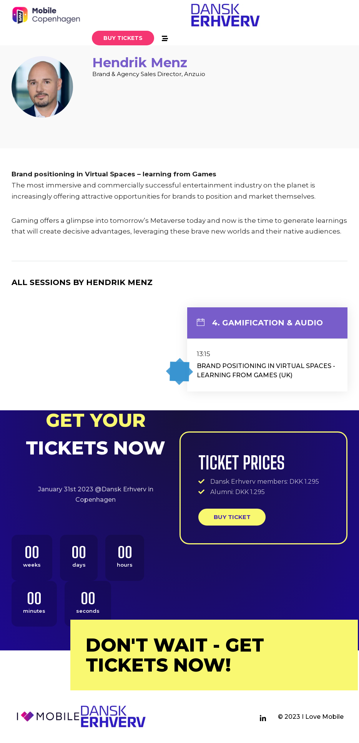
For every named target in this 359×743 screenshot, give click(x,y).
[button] (123, 38)
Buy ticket (232, 517)
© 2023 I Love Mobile (311, 716)
